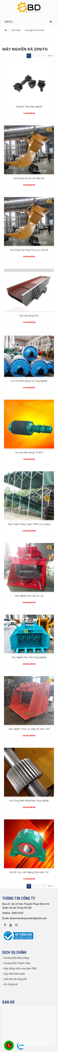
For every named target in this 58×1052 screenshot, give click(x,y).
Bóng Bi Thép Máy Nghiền (29, 106)
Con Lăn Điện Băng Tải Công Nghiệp (29, 380)
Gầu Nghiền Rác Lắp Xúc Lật (29, 595)
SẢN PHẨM (15, 30)
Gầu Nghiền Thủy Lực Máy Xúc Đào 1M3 (29, 728)
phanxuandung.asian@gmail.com (28, 918)
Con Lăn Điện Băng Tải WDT (29, 452)
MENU (9, 21)
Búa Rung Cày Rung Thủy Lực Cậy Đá (29, 249)
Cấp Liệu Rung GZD (29, 315)
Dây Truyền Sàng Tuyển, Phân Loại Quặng (29, 524)
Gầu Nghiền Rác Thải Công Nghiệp (29, 657)
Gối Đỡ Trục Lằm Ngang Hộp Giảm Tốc (29, 872)
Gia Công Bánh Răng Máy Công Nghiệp (29, 800)
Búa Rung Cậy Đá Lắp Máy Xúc (29, 178)
